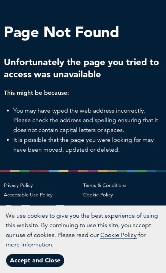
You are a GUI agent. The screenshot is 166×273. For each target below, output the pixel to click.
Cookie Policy (98, 195)
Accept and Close (35, 260)
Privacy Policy (18, 185)
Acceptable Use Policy (28, 195)
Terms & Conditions (104, 185)
